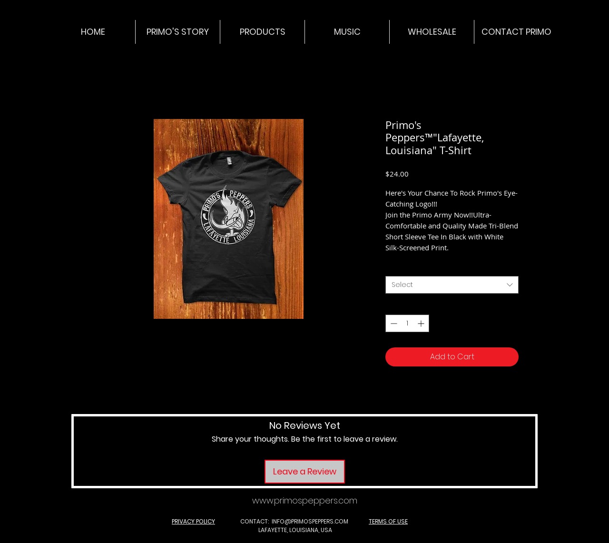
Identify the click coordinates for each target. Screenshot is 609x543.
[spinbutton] (407, 323)
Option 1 (401, 267)
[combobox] (452, 285)
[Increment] (422, 323)
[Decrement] (393, 323)
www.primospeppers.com (304, 500)
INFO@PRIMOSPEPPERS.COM (310, 521)
